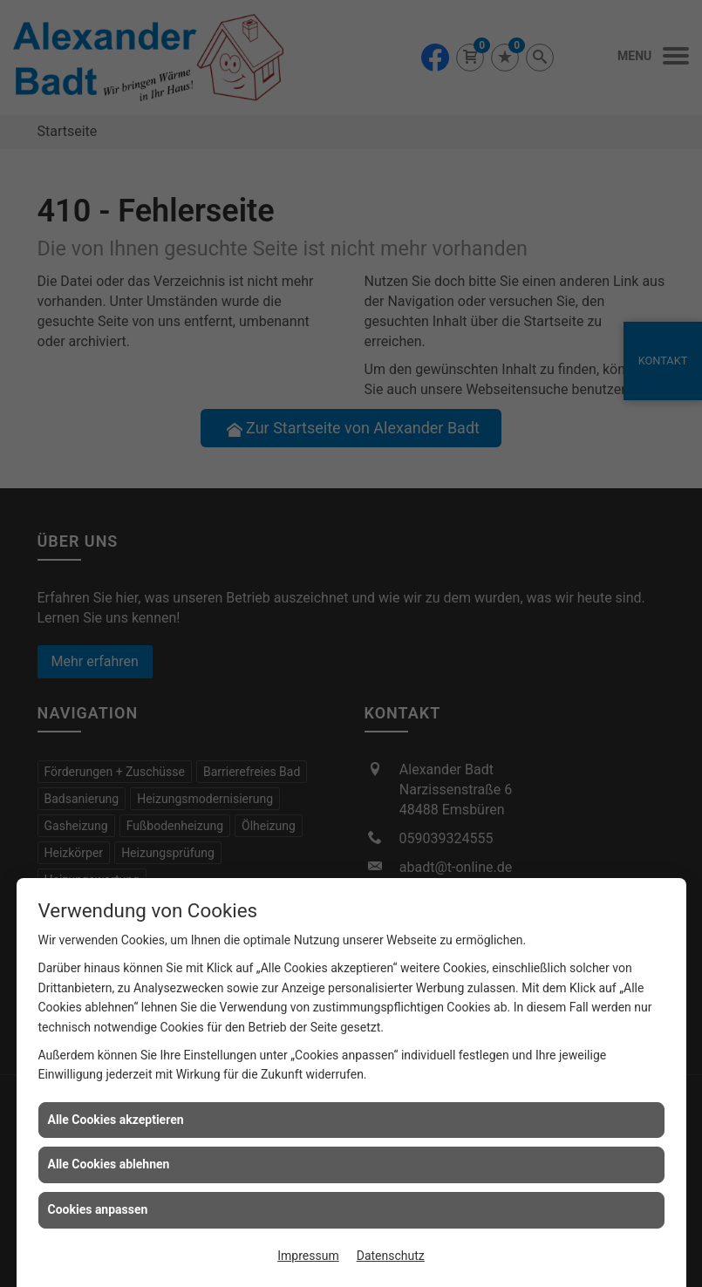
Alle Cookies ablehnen (109, 1164)
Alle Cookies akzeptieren (116, 1120)
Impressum (307, 1256)
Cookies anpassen (98, 1209)
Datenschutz (391, 1256)
